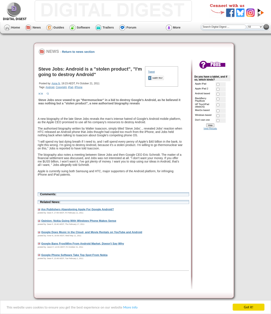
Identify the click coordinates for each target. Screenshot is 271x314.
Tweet (151, 71)
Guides (55, 27)
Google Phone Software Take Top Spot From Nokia (74, 255)
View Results (210, 128)
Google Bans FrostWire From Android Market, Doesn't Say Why (82, 243)
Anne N (55, 83)
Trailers (104, 27)
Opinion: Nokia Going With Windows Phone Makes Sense (78, 220)
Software (79, 27)
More (173, 27)
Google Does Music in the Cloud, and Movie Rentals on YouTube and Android (91, 232)
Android (50, 87)
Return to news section (78, 51)
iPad (70, 87)
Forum (127, 27)
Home (12, 27)
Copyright (61, 87)
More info (130, 307)
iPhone (78, 87)
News (33, 27)
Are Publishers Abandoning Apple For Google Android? (77, 209)
